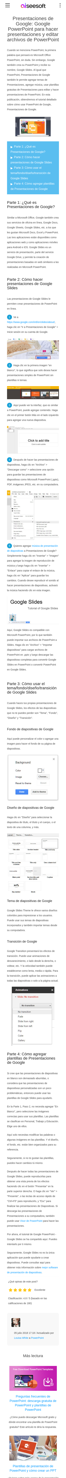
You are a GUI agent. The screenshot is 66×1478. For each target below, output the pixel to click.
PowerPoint (37, 1337)
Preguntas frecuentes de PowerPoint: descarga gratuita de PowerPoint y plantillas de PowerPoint (33, 1403)
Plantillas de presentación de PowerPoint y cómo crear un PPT (33, 1468)
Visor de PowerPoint (31, 1220)
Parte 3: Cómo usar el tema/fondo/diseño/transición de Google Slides (31, 173)
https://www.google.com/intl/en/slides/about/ (31, 322)
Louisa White (21, 1337)
